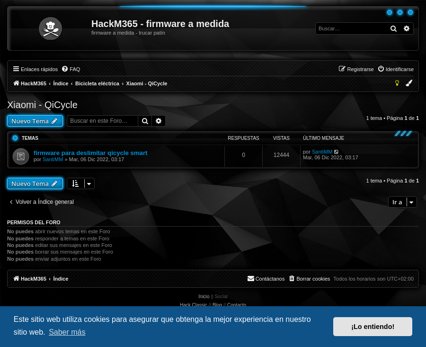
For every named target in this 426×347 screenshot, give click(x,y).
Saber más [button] (67, 332)
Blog (217, 305)
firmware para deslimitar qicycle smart (90, 152)
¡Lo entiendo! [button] (372, 326)
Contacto (236, 305)
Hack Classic (193, 305)
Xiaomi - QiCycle (42, 105)
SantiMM (53, 159)
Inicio (203, 296)
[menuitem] (70, 69)
